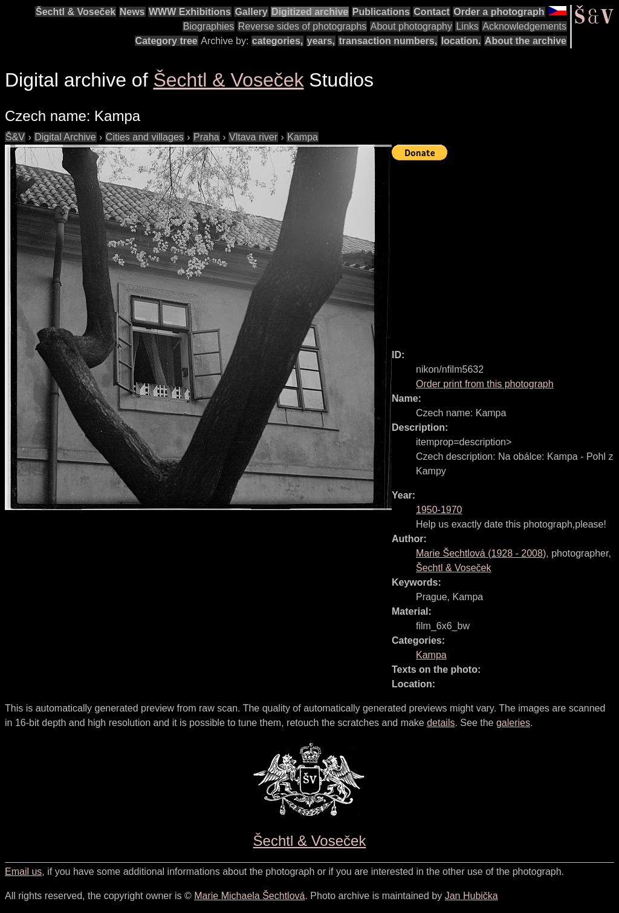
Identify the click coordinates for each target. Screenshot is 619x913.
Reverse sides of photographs (302, 26)
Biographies (209, 26)
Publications (381, 12)
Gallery (251, 12)
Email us (23, 871)
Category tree (166, 41)
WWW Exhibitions (190, 12)
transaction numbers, (388, 41)
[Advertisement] (505, 249)
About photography (411, 26)
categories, (277, 41)
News (132, 12)
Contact (431, 12)
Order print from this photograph (485, 384)
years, (321, 41)
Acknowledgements (524, 26)
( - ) (481, 553)
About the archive (525, 41)
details (441, 723)
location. (461, 41)
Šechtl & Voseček (75, 12)
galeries (513, 723)
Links (467, 26)
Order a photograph (498, 12)
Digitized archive (309, 12)
